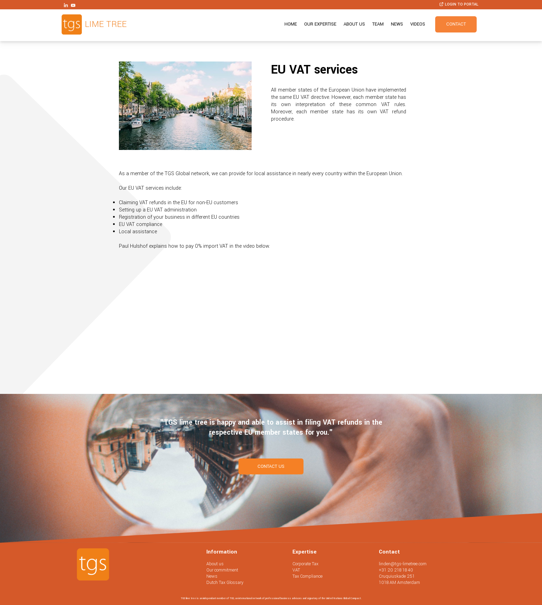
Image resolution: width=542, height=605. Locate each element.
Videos (417, 24)
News (397, 24)
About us (354, 24)
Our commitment (222, 570)
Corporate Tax (305, 564)
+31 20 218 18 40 (396, 570)
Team (378, 24)
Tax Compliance (307, 576)
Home (290, 24)
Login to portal (458, 4)
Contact (456, 24)
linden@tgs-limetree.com (403, 564)
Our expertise (320, 24)
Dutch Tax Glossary (224, 582)
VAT (296, 570)
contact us (271, 466)
